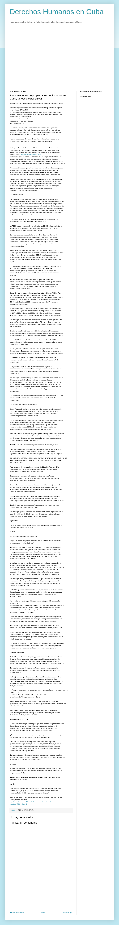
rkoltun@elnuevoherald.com (31, 155)
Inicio (43, 913)
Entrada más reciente (17, 913)
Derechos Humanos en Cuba (57, 12)
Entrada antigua (67, 913)
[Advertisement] (28, 58)
